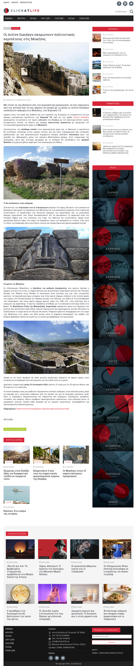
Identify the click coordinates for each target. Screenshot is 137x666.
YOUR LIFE (84, 18)
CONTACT (15, 2)
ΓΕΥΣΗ (33, 18)
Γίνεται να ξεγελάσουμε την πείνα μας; (118, 91)
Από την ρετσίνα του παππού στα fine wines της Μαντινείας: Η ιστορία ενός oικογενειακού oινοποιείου (117, 132)
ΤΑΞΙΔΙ (71, 18)
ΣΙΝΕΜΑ (9, 18)
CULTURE (59, 18)
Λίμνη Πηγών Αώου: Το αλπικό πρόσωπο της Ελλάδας (116, 66)
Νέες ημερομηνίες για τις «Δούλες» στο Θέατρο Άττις (115, 54)
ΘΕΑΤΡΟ (21, 18)
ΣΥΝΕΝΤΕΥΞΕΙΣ (112, 103)
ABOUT (6, 2)
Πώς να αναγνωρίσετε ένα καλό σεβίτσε (117, 78)
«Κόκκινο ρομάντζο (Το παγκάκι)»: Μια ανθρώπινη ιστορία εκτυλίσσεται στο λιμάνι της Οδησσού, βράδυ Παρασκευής (118, 149)
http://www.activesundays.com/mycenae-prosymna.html (43, 408)
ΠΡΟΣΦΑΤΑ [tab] (113, 29)
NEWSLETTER (26, 2)
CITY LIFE (45, 18)
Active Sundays (81, 117)
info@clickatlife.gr (61, 641)
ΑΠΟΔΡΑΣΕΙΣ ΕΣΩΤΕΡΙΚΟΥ (15, 429)
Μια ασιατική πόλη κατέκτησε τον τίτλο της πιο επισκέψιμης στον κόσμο (116, 40)
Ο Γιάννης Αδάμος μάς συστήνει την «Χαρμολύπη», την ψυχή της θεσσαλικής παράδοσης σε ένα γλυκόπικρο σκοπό (117, 115)
